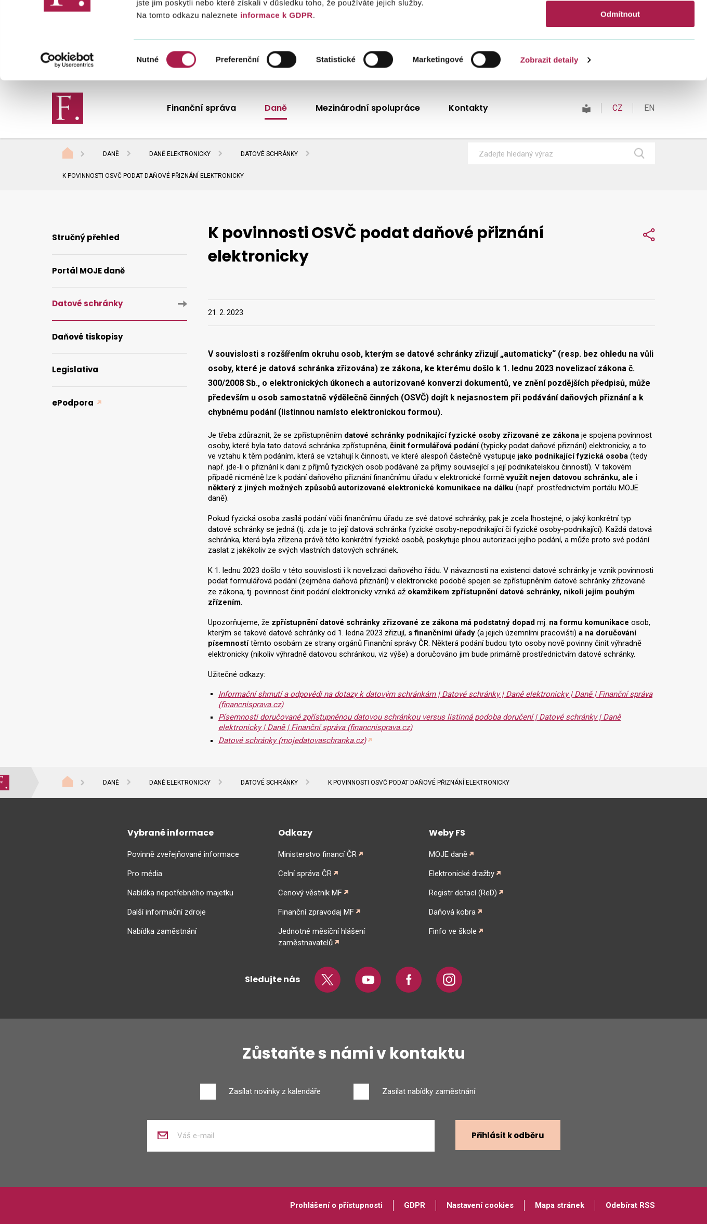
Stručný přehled (86, 237)
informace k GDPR (275, 87)
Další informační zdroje (166, 912)
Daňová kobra (452, 912)
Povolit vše (619, 25)
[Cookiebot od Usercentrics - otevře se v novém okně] (67, 132)
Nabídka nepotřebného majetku (180, 892)
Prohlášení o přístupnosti (336, 1205)
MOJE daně (448, 854)
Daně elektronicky (180, 154)
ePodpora (73, 402)
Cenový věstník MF (310, 892)
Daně (111, 154)
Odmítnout (620, 86)
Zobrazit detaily (549, 132)
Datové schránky (269, 154)
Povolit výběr (620, 56)
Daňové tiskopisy (87, 336)
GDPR (414, 1205)
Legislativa (75, 369)
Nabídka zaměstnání (162, 931)
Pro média (144, 873)
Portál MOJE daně (88, 270)
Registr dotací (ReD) (463, 892)
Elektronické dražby (461, 873)
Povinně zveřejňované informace (183, 854)
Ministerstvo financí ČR (317, 854)
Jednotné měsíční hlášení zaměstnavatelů (321, 937)
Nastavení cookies (480, 1205)
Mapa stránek (559, 1205)
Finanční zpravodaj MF (316, 912)
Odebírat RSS (630, 1205)
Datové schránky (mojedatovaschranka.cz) (292, 740)
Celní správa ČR (305, 873)
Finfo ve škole (453, 931)
